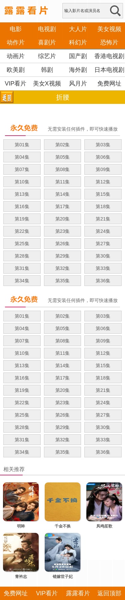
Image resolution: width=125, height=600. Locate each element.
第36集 (103, 280)
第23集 (62, 231)
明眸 (21, 526)
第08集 (62, 169)
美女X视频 (47, 83)
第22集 (22, 231)
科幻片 (78, 42)
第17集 (62, 206)
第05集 (62, 157)
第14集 (62, 194)
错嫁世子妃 (63, 576)
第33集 (103, 268)
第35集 (62, 280)
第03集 (103, 144)
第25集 (22, 243)
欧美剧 (16, 69)
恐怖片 (109, 42)
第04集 (22, 157)
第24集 (103, 231)
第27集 (103, 243)
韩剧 (47, 69)
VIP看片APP (15, 90)
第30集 (103, 256)
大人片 (78, 29)
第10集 (22, 181)
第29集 (62, 256)
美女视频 (109, 29)
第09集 (103, 169)
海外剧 (78, 69)
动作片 (16, 42)
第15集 (103, 194)
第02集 (62, 144)
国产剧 (78, 56)
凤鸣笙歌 (104, 526)
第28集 (22, 256)
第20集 (62, 218)
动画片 (16, 56)
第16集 (22, 206)
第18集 (103, 206)
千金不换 (63, 526)
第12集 (103, 181)
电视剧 (47, 29)
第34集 (22, 280)
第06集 (103, 157)
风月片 (78, 83)
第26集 (62, 243)
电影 (16, 29)
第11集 (62, 181)
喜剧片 (47, 42)
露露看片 (78, 593)
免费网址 (109, 83)
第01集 (22, 144)
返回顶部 (109, 593)
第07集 (22, 169)
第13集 (22, 194)
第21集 (103, 218)
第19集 (22, 218)
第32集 (62, 268)
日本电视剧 (109, 69)
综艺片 (47, 56)
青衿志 (21, 576)
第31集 (22, 268)
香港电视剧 (109, 56)
